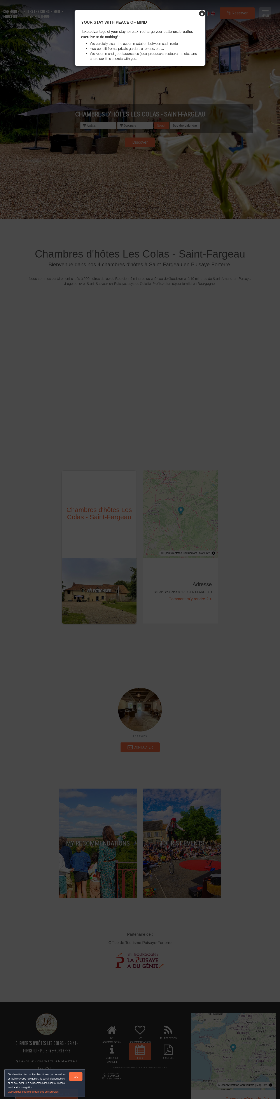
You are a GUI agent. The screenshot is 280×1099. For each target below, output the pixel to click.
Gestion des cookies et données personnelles (33, 1091)
